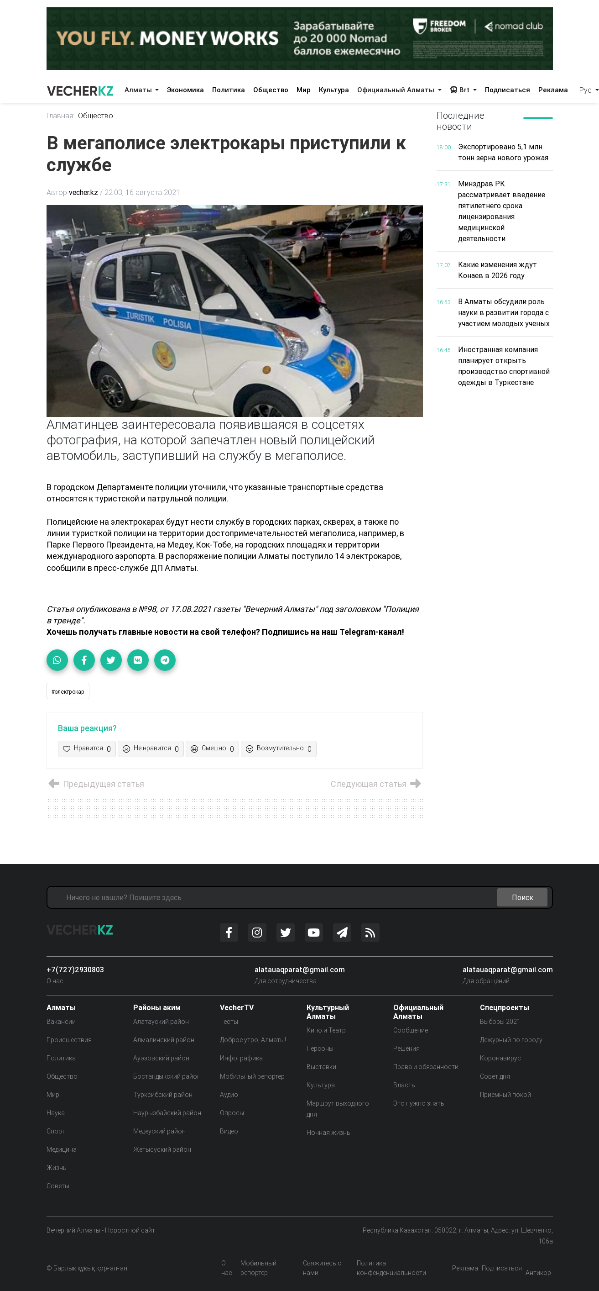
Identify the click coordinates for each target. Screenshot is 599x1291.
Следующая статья (377, 784)
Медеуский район (159, 1131)
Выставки (321, 1067)
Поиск (522, 897)
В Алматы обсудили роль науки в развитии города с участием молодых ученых (504, 312)
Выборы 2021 (500, 1021)
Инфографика (241, 1058)
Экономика (185, 89)
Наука (56, 1113)
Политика (228, 89)
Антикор (538, 1273)
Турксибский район (163, 1095)
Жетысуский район (162, 1149)
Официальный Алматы (396, 89)
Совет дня (495, 1076)
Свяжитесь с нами (322, 1268)
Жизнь (57, 1168)
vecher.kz (83, 192)
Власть (404, 1085)
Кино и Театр (326, 1030)
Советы (58, 1186)
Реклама (553, 89)
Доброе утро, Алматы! (253, 1040)
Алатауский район (161, 1021)
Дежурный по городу (511, 1040)
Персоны (320, 1048)
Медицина (62, 1149)
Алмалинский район (163, 1040)
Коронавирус (500, 1058)
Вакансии (61, 1021)
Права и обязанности (425, 1067)
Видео (229, 1131)
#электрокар (68, 691)
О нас (55, 981)
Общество (270, 89)
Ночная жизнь (328, 1132)
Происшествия (69, 1040)
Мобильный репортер (252, 1076)
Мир (304, 89)
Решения (406, 1048)
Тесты (229, 1021)
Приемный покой (505, 1095)
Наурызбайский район (167, 1113)
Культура (334, 89)
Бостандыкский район (167, 1076)
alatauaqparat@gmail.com (300, 969)
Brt (460, 89)
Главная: (60, 115)
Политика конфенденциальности (391, 1268)
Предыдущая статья (95, 784)
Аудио (229, 1095)
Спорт (56, 1131)
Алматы (139, 89)
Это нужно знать (418, 1103)
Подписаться (507, 89)
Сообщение (410, 1030)
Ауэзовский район (161, 1058)
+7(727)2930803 (75, 969)
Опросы (232, 1113)
